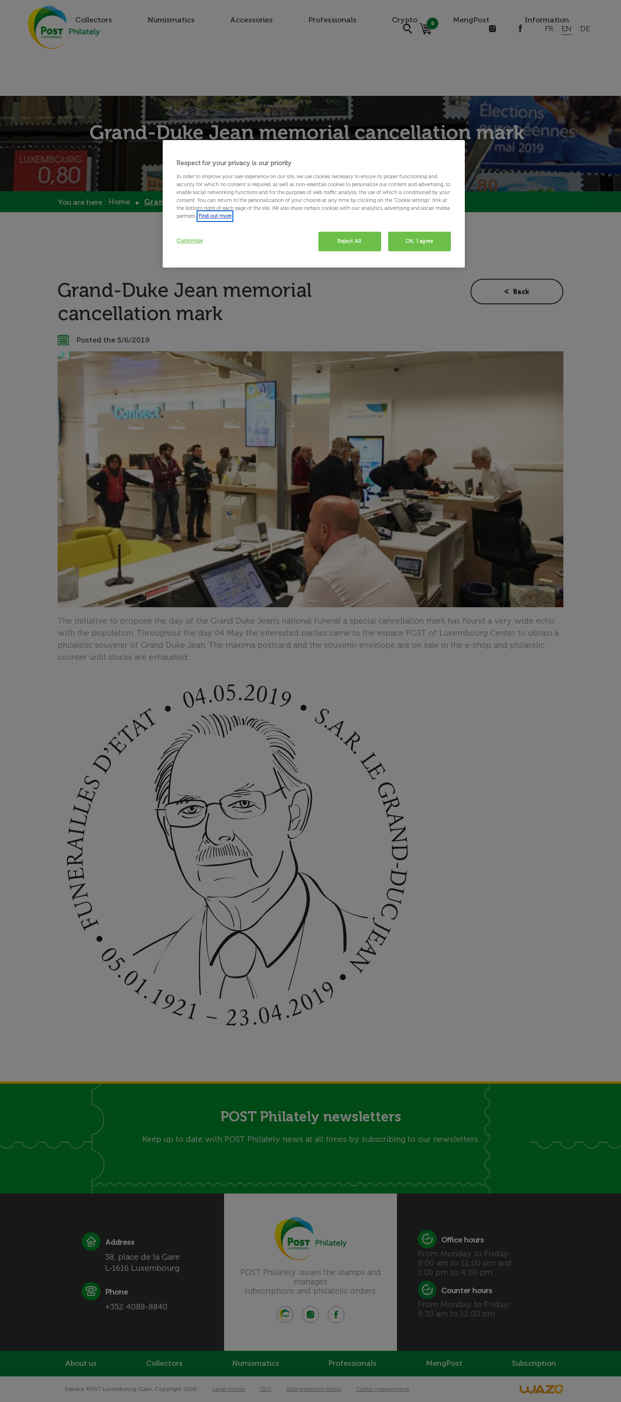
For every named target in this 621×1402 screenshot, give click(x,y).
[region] (314, 204)
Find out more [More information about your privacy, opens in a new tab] (214, 216)
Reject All (349, 241)
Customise (190, 240)
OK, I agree (419, 241)
